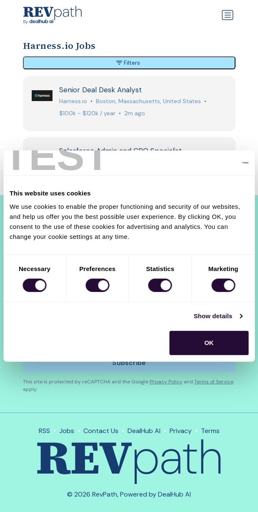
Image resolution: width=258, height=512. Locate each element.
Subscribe (129, 362)
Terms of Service (213, 381)
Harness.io (73, 101)
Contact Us (100, 430)
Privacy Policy (166, 381)
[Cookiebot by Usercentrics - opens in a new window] (211, 163)
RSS (44, 430)
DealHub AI (144, 430)
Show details (213, 315)
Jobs (66, 430)
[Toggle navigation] (227, 15)
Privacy (181, 430)
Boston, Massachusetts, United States (148, 101)
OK (209, 342)
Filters (128, 62)
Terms (210, 430)
